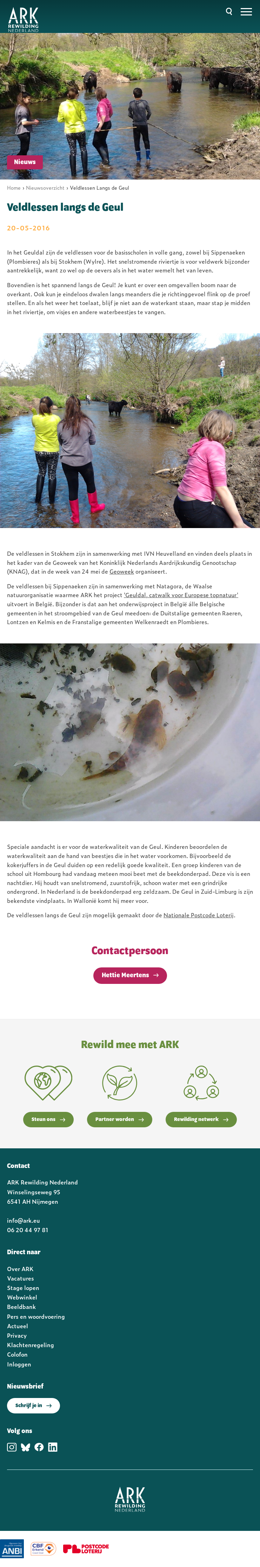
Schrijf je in (33, 1406)
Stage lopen (23, 1287)
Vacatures (20, 1278)
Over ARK (20, 1268)
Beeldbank (21, 1306)
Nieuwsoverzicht (45, 187)
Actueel (17, 1326)
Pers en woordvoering (36, 1316)
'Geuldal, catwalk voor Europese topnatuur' (181, 594)
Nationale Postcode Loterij (199, 915)
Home (14, 187)
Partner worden (119, 1119)
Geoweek (121, 571)
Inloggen (19, 1364)
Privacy (17, 1335)
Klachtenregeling (30, 1344)
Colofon (17, 1354)
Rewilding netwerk (201, 1119)
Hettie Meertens (125, 975)
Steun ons (48, 1119)
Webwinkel (22, 1297)
